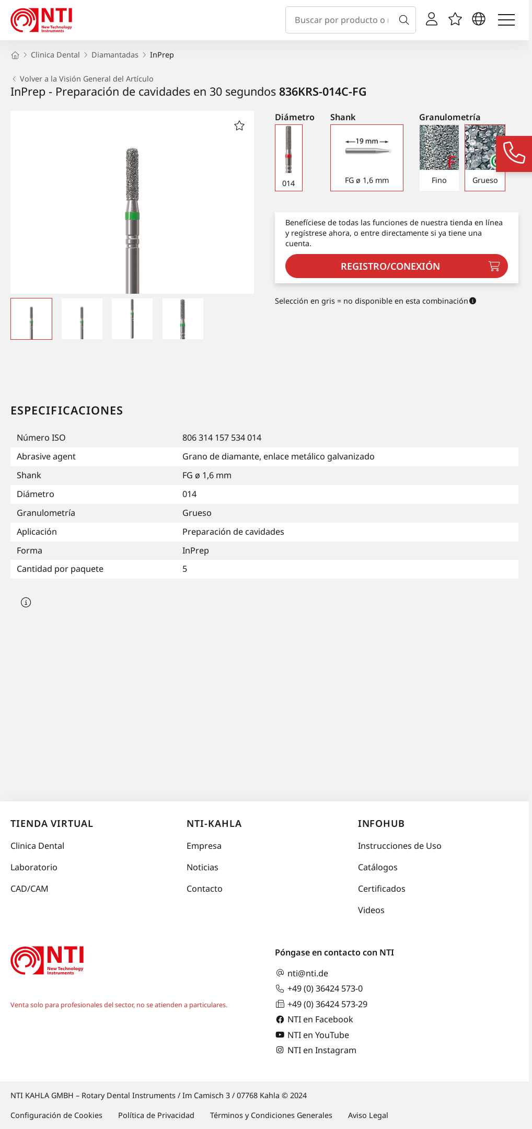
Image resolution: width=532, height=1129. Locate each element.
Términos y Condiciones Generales (271, 1115)
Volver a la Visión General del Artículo (82, 79)
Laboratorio (33, 867)
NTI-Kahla (214, 823)
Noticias (202, 867)
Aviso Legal (368, 1115)
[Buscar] (406, 20)
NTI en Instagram (315, 1050)
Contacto (205, 888)
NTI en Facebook (314, 1019)
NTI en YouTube (312, 1035)
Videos (371, 910)
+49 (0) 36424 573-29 (321, 1004)
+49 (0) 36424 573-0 (319, 989)
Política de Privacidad (156, 1115)
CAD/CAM (29, 888)
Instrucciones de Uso (400, 845)
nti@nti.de (301, 973)
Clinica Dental (37, 845)
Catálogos (378, 867)
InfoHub (381, 823)
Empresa (204, 845)
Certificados (382, 888)
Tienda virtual (52, 823)
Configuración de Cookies (56, 1115)
